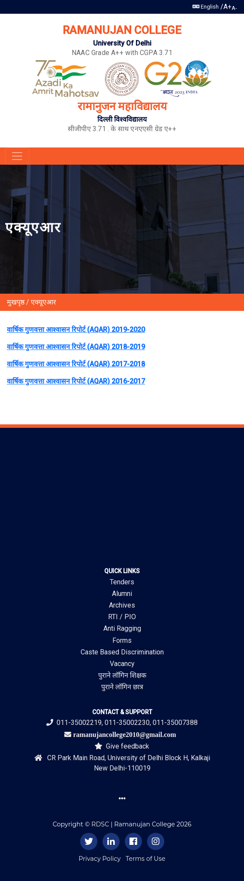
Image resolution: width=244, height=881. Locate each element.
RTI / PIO (122, 617)
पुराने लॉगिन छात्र (122, 687)
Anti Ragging (122, 628)
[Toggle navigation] (17, 156)
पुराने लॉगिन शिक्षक (122, 675)
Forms (122, 640)
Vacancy (122, 664)
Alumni (122, 593)
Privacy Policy (99, 859)
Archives (122, 605)
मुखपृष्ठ (15, 302)
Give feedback (122, 746)
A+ (227, 7)
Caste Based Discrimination (122, 652)
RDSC (100, 824)
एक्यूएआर (43, 302)
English (206, 6)
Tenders (122, 582)
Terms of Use (146, 859)
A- (234, 8)
